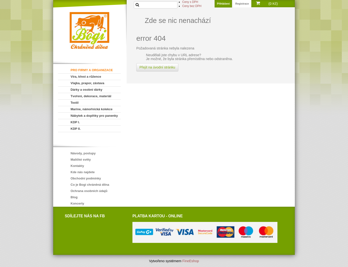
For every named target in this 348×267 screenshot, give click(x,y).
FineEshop (190, 261)
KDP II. (76, 128)
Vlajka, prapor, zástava (87, 83)
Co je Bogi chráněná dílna (90, 184)
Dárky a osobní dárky (86, 89)
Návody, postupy (83, 153)
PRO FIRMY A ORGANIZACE (92, 70)
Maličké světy (81, 159)
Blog (74, 197)
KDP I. (75, 122)
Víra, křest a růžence (86, 76)
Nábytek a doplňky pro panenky (94, 115)
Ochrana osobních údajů (89, 191)
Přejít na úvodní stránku (157, 67)
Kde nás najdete (83, 172)
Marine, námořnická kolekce (91, 109)
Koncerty (77, 203)
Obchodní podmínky (86, 178)
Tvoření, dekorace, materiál (91, 96)
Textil (75, 102)
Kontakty (77, 166)
